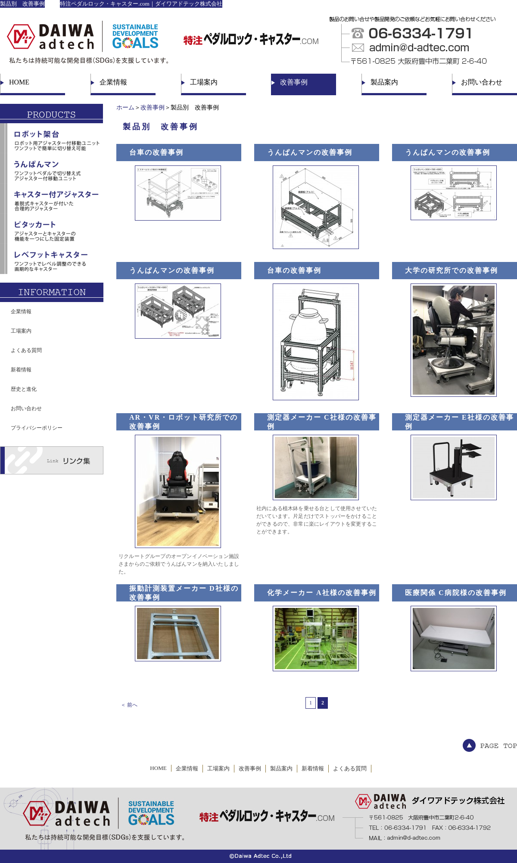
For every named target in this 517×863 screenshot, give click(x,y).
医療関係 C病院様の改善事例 (456, 592)
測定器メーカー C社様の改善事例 (322, 422)
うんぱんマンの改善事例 (309, 152)
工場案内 (204, 82)
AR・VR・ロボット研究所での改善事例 (183, 422)
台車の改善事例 (156, 152)
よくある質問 (26, 350)
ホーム (125, 107)
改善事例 (294, 82)
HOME (19, 82)
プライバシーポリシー (36, 428)
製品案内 (384, 82)
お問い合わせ (481, 82)
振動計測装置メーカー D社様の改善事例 (184, 593)
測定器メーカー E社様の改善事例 (459, 422)
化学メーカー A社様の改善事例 (322, 592)
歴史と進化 (24, 389)
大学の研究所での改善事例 (451, 270)
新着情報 (21, 370)
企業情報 (113, 82)
